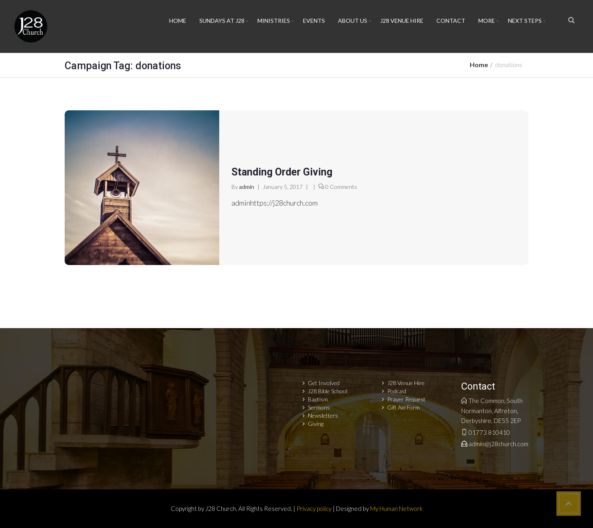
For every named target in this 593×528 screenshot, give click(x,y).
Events (314, 20)
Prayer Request (406, 399)
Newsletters (323, 415)
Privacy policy (313, 508)
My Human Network (396, 508)
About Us (352, 20)
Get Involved (324, 382)
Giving (315, 423)
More (486, 20)
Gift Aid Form (403, 407)
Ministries (273, 20)
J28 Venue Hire (401, 20)
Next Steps (525, 20)
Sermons (319, 407)
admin (246, 186)
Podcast (397, 391)
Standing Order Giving (281, 172)
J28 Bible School (327, 391)
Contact (450, 20)
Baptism (318, 399)
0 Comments (341, 186)
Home (177, 20)
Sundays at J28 (221, 20)
